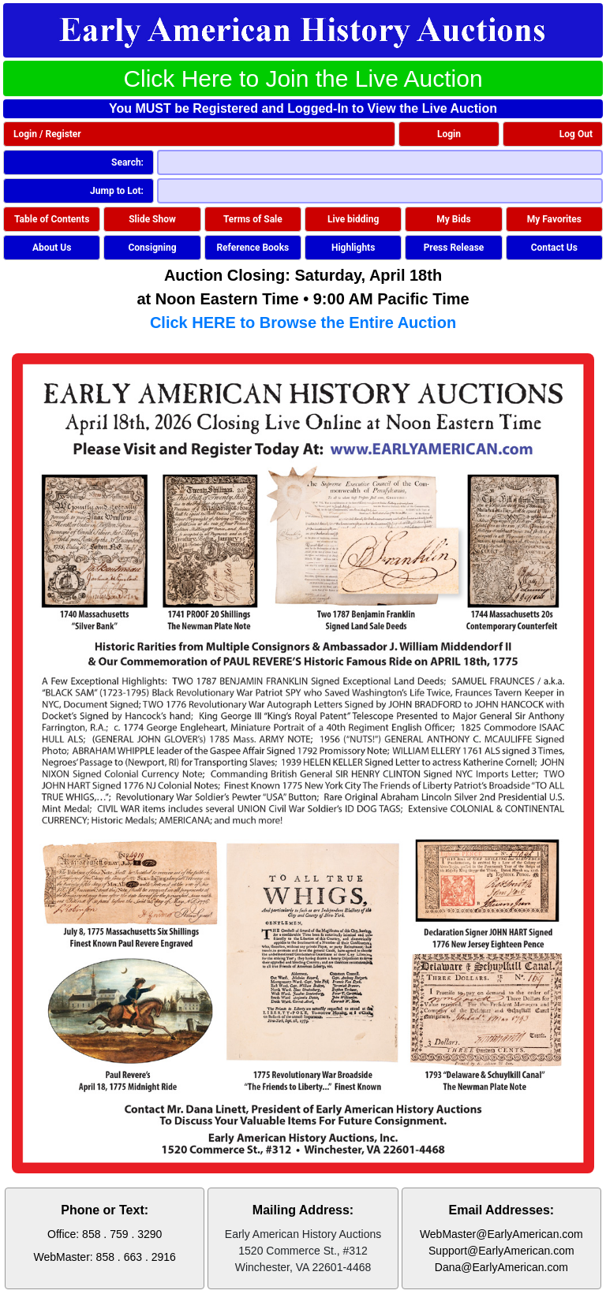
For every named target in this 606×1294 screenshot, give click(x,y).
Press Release (454, 247)
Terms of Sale (252, 219)
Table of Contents (51, 219)
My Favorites (554, 219)
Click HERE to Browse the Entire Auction (303, 322)
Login (449, 134)
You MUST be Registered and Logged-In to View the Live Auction (303, 108)
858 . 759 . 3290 (122, 1234)
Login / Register (47, 134)
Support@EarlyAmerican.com (501, 1250)
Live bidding (353, 219)
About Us (51, 247)
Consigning (152, 247)
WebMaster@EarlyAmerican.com (501, 1234)
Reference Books (252, 247)
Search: (127, 162)
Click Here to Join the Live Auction (302, 78)
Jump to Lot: (117, 190)
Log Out (576, 134)
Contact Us (554, 247)
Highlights (353, 247)
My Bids (453, 219)
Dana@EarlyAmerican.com (501, 1267)
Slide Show (152, 219)
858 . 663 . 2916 (136, 1257)
